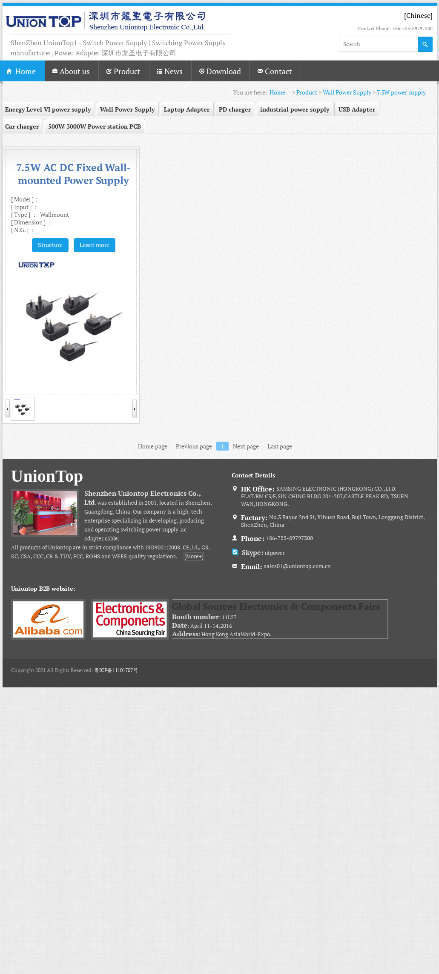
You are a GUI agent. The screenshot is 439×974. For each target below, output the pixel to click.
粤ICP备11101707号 (116, 670)
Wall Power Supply (347, 92)
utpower (261, 553)
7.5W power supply (401, 92)
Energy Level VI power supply (48, 109)
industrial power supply (294, 109)
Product (123, 71)
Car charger (22, 126)
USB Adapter (357, 109)
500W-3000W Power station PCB (94, 126)
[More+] (194, 556)
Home (277, 92)
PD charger (235, 109)
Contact (274, 71)
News (170, 71)
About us (71, 71)
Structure (50, 245)
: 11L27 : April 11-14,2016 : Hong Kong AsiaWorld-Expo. (279, 619)
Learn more (94, 245)
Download (220, 71)
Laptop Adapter (186, 109)
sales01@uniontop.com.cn (297, 566)
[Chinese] (418, 15)
